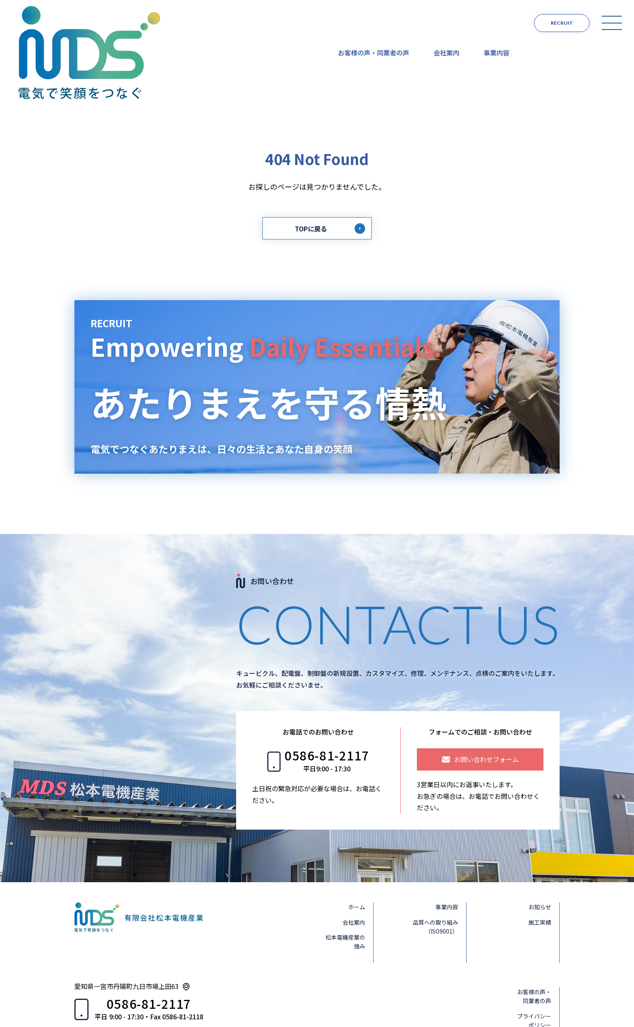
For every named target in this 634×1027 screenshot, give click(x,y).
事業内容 (496, 22)
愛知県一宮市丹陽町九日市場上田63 (126, 926)
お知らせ (539, 847)
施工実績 (539, 862)
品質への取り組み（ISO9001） (435, 866)
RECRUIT (562, 23)
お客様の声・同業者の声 (373, 22)
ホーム (356, 847)
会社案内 (446, 22)
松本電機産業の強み (345, 881)
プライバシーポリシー (534, 960)
